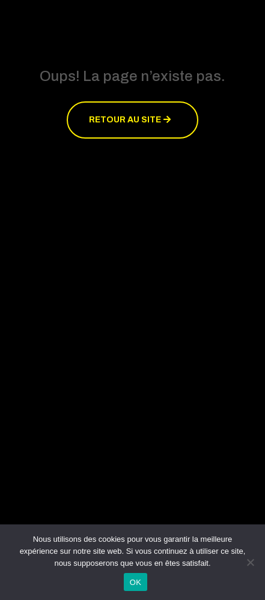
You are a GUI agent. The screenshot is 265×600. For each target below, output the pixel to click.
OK (135, 582)
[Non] (250, 562)
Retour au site (125, 119)
